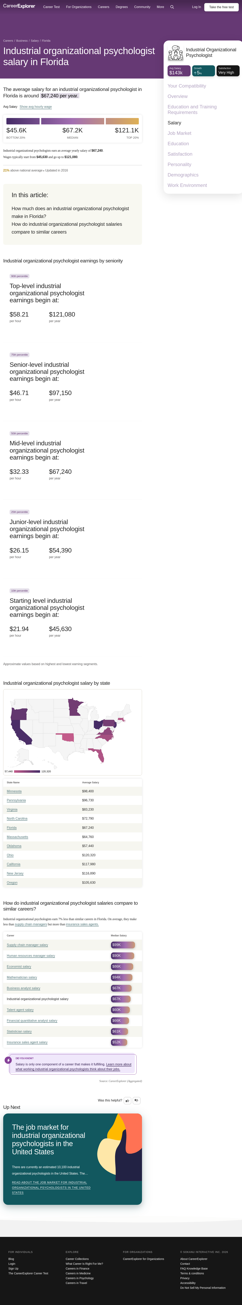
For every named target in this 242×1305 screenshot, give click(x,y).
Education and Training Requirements (192, 109)
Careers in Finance (77, 1268)
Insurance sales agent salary (27, 1042)
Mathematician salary (22, 977)
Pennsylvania (16, 800)
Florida (12, 827)
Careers (103, 7)
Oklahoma (14, 846)
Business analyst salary (23, 988)
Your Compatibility (187, 86)
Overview (178, 96)
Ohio (10, 855)
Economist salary (19, 966)
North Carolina (17, 818)
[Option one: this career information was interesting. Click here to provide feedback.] (127, 1100)
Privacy (185, 1278)
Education (178, 143)
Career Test (51, 7)
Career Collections (77, 1259)
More (160, 7)
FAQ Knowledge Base (194, 1268)
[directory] (72, 214)
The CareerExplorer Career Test (28, 1273)
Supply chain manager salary (27, 945)
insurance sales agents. (82, 924)
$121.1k (127, 133)
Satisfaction (180, 154)
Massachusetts (17, 837)
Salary (174, 122)
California (13, 864)
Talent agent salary (20, 1010)
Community (142, 7)
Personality (179, 164)
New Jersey (15, 873)
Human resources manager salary (31, 955)
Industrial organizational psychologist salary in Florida (79, 56)
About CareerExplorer (193, 1259)
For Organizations (78, 7)
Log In (196, 7)
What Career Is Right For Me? (84, 1263)
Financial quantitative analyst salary (32, 1020)
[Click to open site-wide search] (172, 7)
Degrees (122, 7)
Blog (11, 1259)
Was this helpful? (110, 1100)
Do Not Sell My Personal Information (203, 1287)
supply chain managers (31, 924)
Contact (185, 1263)
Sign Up (13, 1268)
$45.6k (16, 133)
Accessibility (188, 1283)
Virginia (12, 809)
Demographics (183, 174)
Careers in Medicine (78, 1273)
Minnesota (14, 791)
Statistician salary (19, 1031)
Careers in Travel (76, 1283)
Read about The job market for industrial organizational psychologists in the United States (51, 1187)
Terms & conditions (192, 1273)
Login (11, 1263)
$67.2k (72, 133)
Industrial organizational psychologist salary (38, 999)
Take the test (221, 7)
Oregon (12, 882)
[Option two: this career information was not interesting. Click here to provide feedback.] (136, 1100)
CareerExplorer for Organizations (143, 1259)
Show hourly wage (36, 106)
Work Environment (187, 185)
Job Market (179, 133)
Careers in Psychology (80, 1278)
